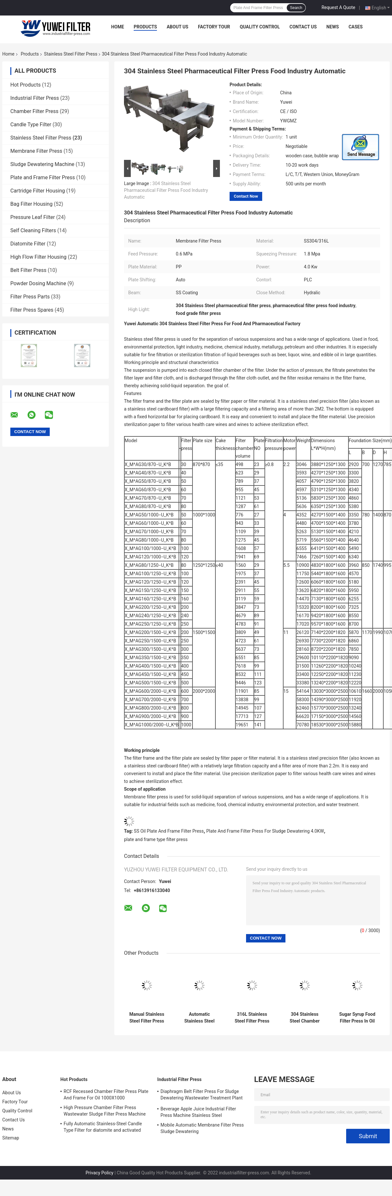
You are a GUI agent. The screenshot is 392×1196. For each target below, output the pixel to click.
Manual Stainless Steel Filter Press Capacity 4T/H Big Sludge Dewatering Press (147, 1018)
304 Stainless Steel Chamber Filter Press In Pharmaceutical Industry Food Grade (305, 1018)
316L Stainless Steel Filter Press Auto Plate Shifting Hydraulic (252, 1018)
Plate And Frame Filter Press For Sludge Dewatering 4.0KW (265, 831)
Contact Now (246, 196)
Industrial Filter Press (34, 98)
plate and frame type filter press (156, 839)
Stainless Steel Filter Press (70, 54)
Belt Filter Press (28, 270)
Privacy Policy (99, 1172)
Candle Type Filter (30, 124)
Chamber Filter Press (34, 111)
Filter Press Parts (30, 297)
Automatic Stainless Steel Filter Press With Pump (199, 1018)
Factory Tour (214, 26)
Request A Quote (338, 7)
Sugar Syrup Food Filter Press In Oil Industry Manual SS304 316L (357, 1018)
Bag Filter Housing (31, 204)
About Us (177, 26)
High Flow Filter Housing (38, 257)
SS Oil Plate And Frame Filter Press (169, 831)
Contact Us (302, 26)
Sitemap (10, 1137)
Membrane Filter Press (36, 151)
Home (117, 26)
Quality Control (260, 26)
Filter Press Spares (31, 310)
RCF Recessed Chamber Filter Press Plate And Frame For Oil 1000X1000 (106, 1094)
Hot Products (25, 85)
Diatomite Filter (28, 244)
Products (145, 26)
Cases (355, 26)
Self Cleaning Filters (33, 230)
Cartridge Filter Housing (37, 191)
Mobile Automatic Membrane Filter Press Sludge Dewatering (202, 1128)
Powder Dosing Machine (38, 283)
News (332, 26)
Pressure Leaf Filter (32, 217)
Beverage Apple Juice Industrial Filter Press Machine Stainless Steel (198, 1112)
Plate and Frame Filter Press (42, 177)
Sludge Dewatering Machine (42, 164)
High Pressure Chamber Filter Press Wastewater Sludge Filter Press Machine (105, 1111)
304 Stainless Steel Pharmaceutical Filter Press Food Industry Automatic (166, 190)
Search (296, 7)
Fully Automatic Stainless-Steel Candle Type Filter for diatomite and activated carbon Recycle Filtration (103, 1128)
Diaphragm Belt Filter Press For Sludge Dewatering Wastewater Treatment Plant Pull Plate (201, 1095)
